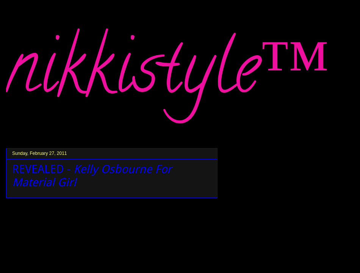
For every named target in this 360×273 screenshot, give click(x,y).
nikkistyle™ (168, 76)
